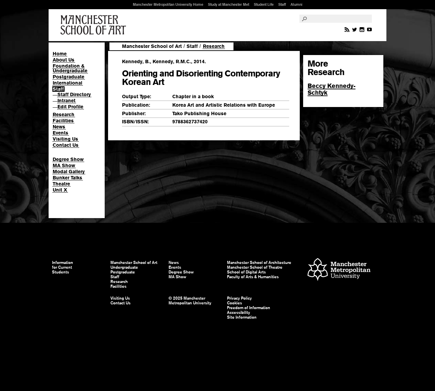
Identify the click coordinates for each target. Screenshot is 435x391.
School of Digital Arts (246, 272)
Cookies (234, 303)
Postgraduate (68, 76)
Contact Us (66, 145)
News (59, 126)
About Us (63, 60)
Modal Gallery (69, 171)
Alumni (296, 4)
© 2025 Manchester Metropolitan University (190, 300)
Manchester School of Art (94, 25)
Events (60, 133)
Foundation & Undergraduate (70, 68)
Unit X (60, 190)
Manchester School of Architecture (259, 262)
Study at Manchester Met (228, 4)
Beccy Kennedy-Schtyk (331, 89)
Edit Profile (70, 106)
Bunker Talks (67, 177)
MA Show (64, 165)
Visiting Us (65, 139)
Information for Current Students (62, 267)
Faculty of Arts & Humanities (253, 276)
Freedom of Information (248, 307)
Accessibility (238, 312)
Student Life (264, 4)
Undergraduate (124, 267)
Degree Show (68, 159)
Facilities (63, 120)
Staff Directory (74, 94)
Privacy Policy (239, 298)
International (67, 83)
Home (60, 53)
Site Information (242, 317)
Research (63, 114)
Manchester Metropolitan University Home (168, 4)
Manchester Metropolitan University (339, 270)
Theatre (61, 183)
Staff (282, 4)
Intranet (66, 100)
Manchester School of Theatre (254, 267)
